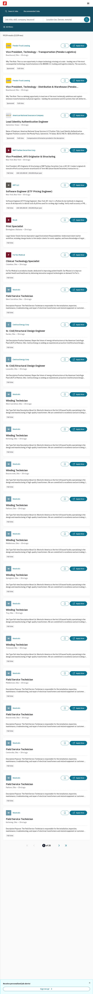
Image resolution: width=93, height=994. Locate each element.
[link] (27, 845)
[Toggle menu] (88, 3)
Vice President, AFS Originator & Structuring (30, 156)
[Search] (86, 19)
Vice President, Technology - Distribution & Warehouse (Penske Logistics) (41, 86)
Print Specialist (14, 226)
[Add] (65, 46)
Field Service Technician (19, 296)
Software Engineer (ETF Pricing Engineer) (29, 191)
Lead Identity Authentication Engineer (27, 121)
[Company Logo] (8, 45)
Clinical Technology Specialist (22, 261)
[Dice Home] (5, 3)
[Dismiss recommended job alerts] (90, 982)
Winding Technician (17, 400)
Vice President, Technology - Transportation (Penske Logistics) (41, 52)
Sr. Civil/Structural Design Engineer (25, 330)
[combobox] (20, 19)
